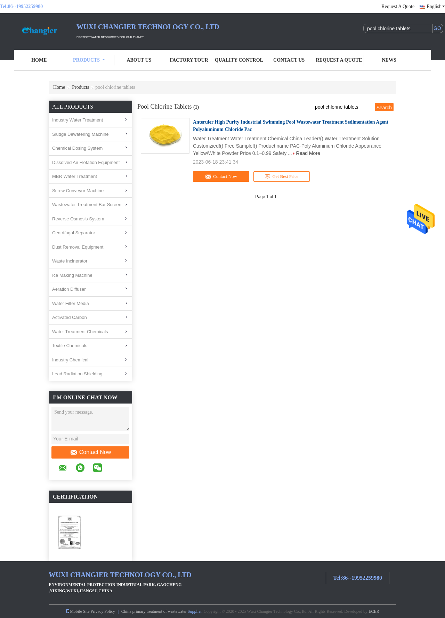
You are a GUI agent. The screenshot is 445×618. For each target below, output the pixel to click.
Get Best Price (282, 176)
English (436, 6)
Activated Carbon (69, 317)
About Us (139, 60)
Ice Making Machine (72, 275)
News (389, 60)
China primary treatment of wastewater (154, 611)
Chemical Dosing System (77, 148)
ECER (374, 611)
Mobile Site (77, 611)
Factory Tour (189, 60)
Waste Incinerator (69, 261)
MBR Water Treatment (74, 176)
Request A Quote (397, 6)
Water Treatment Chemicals (80, 331)
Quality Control (239, 60)
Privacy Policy (103, 611)
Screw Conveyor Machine (78, 190)
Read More (308, 153)
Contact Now (90, 452)
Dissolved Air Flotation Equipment (86, 162)
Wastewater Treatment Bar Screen (86, 204)
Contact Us (289, 60)
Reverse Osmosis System (78, 218)
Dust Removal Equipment (77, 247)
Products (89, 60)
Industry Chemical (70, 359)
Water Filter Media (70, 303)
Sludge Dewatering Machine (80, 134)
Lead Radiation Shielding (77, 373)
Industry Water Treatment (77, 120)
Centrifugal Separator (73, 232)
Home (39, 60)
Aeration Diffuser (69, 289)
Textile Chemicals (69, 345)
